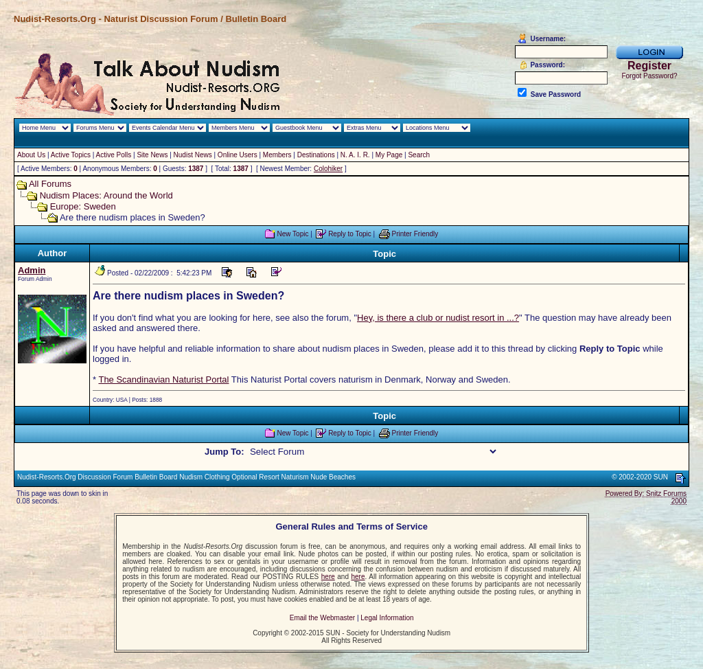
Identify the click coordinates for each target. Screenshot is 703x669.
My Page (389, 155)
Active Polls (114, 155)
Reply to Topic (349, 234)
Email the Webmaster (322, 618)
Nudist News (193, 155)
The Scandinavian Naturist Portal (163, 379)
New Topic (292, 234)
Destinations (316, 155)
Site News (152, 155)
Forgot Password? (649, 76)
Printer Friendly (415, 234)
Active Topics (71, 155)
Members (277, 155)
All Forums (50, 184)
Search (419, 155)
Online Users (237, 155)
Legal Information (386, 618)
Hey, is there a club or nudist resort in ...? (438, 318)
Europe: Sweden (83, 206)
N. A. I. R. (355, 155)
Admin (31, 270)
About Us (31, 155)
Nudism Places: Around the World (106, 195)
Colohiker (328, 168)
